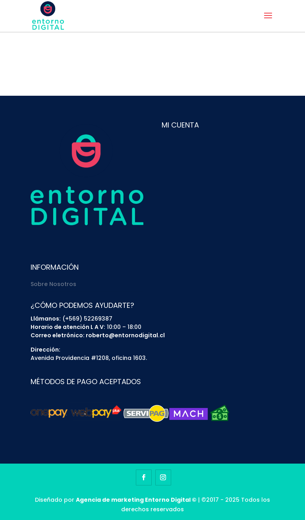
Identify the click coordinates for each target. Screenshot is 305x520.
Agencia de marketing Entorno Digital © (136, 500)
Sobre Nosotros (53, 284)
